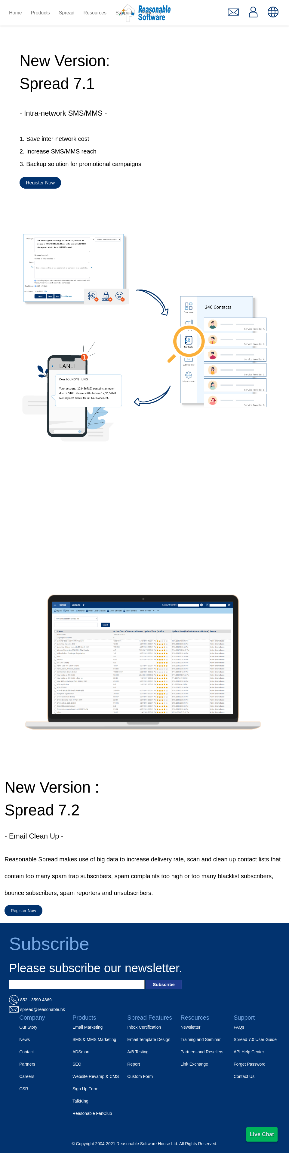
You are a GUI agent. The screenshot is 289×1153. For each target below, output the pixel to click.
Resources (194, 1017)
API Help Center (249, 1051)
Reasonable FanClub (92, 1113)
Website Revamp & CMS (95, 1076)
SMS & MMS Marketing (94, 1039)
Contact (26, 1051)
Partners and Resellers (201, 1051)
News (24, 1039)
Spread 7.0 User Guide (255, 1039)
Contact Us (244, 1076)
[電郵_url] (144, 1009)
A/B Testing (138, 1051)
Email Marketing (87, 1027)
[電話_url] (144, 1000)
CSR (23, 1088)
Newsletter (190, 1027)
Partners (27, 1064)
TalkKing (80, 1101)
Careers (26, 1076)
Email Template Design (148, 1039)
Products (84, 1017)
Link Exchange (194, 1064)
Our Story (28, 1027)
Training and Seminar (200, 1039)
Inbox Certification (144, 1027)
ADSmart (81, 1051)
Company (32, 1017)
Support (244, 1017)
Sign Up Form (85, 1088)
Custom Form (140, 1076)
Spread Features (149, 1017)
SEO (76, 1064)
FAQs (239, 1027)
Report (133, 1064)
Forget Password (250, 1064)
